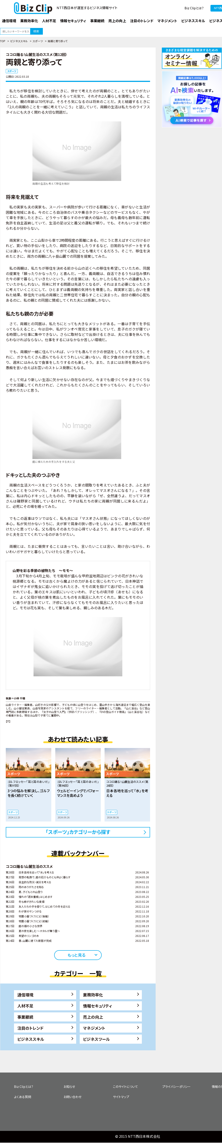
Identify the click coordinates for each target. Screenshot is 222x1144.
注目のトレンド (30, 1028)
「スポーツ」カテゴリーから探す (78, 831)
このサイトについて (125, 1086)
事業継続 (25, 1017)
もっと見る (76, 955)
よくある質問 (22, 1097)
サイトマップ (121, 1097)
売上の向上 (93, 1017)
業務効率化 (93, 995)
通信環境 (25, 995)
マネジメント (94, 1028)
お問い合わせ (72, 1097)
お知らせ (69, 1086)
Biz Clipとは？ (194, 8)
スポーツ (38, 41)
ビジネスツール (96, 1039)
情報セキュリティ (97, 1006)
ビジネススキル (19, 41)
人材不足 (25, 1006)
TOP (2, 41)
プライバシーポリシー (176, 1086)
